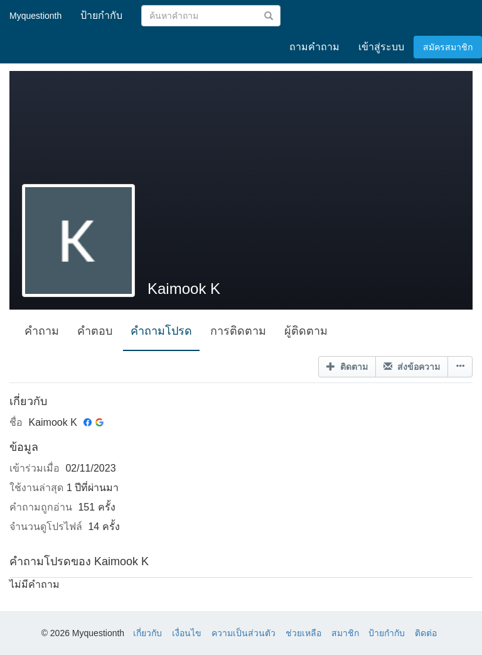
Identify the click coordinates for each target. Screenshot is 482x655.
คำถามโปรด (161, 331)
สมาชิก (345, 633)
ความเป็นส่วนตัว (244, 633)
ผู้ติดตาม (306, 331)
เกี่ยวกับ (147, 633)
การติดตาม (238, 331)
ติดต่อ (426, 633)
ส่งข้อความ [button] (411, 367)
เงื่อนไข (186, 633)
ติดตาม (347, 367)
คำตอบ (94, 331)
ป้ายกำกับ (386, 633)
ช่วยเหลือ (303, 633)
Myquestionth (35, 16)
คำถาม (41, 331)
